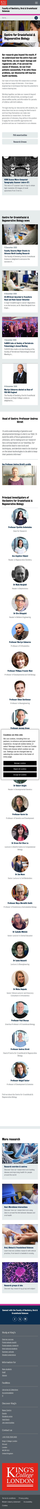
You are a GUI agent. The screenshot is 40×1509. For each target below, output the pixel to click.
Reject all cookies (20, 769)
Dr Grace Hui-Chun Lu (20, 843)
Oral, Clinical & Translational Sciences (18, 1247)
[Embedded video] (20, 1112)
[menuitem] (20, 1339)
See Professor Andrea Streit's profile (16, 464)
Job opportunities (8, 1423)
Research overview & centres (15, 1166)
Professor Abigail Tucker (20, 1080)
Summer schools (8, 1352)
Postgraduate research (10, 1345)
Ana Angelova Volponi (20, 555)
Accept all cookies (20, 774)
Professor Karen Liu (20, 814)
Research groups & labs (13, 1285)
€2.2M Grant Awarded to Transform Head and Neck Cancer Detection (18, 298)
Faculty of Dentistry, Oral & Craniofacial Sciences (19, 9)
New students (7, 1369)
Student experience (9, 1355)
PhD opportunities (20, 135)
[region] (20, 754)
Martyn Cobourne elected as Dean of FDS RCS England (18, 391)
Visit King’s (5, 1419)
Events (4, 1413)
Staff (3, 1372)
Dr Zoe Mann (20, 874)
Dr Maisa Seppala (20, 989)
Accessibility (28, 1502)
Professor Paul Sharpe (20, 1020)
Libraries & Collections (10, 1390)
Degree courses (7, 1339)
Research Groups (20, 141)
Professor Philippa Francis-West (20, 670)
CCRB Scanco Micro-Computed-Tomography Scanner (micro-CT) (16, 181)
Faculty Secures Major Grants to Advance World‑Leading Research (17, 252)
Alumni (4, 1375)
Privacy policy (23, 1498)
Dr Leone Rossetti (20, 960)
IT (2, 1396)
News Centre (6, 1410)
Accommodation (7, 1393)
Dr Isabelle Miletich (20, 931)
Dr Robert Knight (20, 785)
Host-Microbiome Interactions (16, 1207)
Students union (7, 1416)
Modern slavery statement (11, 1502)
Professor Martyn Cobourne (20, 642)
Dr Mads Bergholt (20, 584)
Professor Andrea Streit (20, 1049)
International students (9, 1349)
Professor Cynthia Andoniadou (20, 527)
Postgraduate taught (9, 1342)
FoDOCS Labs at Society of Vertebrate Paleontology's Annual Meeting (18, 344)
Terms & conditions (9, 1498)
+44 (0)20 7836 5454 (9, 1437)
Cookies (5, 1505)
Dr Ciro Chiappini (20, 613)
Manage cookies (20, 763)
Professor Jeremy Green (20, 728)
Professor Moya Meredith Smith (20, 903)
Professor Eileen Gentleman (20, 699)
